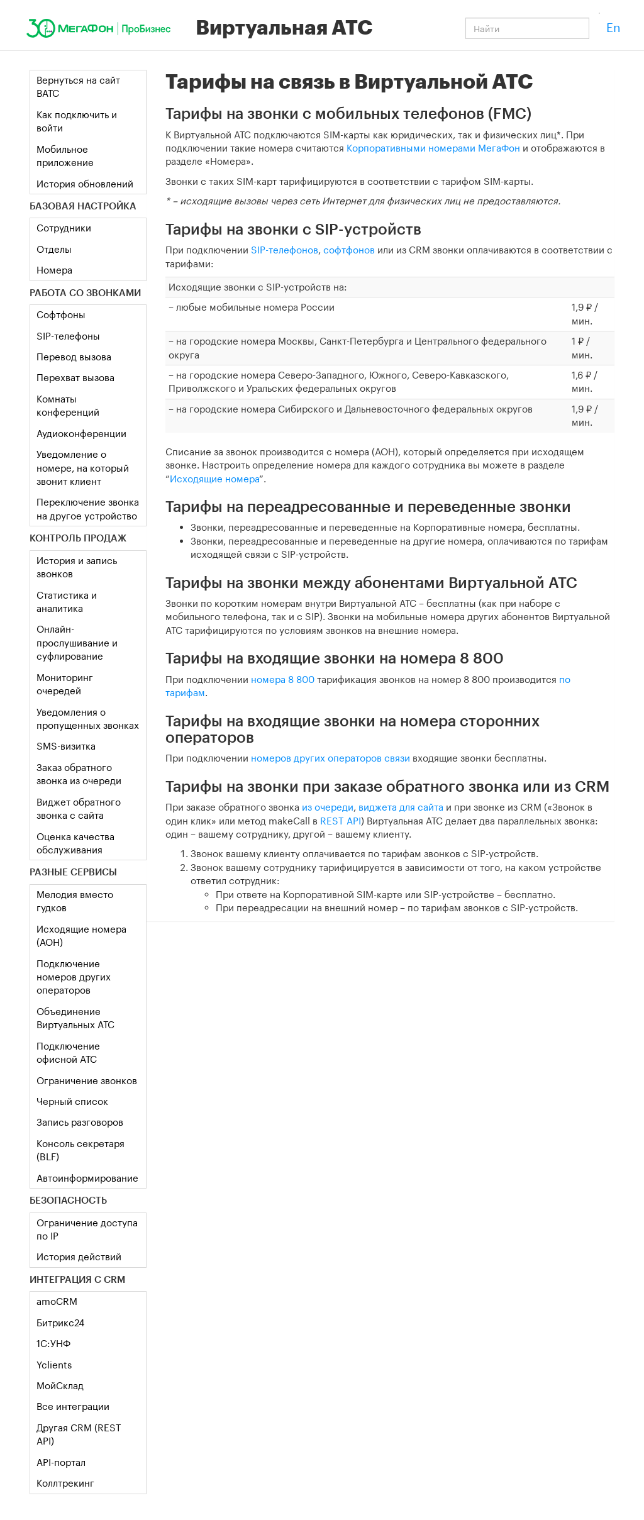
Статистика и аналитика (66, 601)
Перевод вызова (73, 356)
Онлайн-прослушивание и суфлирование (77, 642)
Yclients (54, 1364)
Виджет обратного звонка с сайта (78, 808)
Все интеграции (72, 1406)
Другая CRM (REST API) (78, 1434)
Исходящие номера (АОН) (81, 935)
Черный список (72, 1101)
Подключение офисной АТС (68, 1052)
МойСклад (60, 1385)
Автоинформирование (87, 1178)
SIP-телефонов (284, 249)
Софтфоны (61, 314)
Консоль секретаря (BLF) (80, 1150)
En (613, 27)
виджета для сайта (400, 807)
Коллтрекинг (65, 1483)
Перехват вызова (75, 377)
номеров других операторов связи (330, 757)
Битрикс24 (60, 1322)
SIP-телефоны (68, 335)
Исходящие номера (214, 478)
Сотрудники (63, 227)
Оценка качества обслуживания (75, 843)
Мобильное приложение (65, 155)
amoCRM (56, 1301)
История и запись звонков (76, 567)
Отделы (54, 249)
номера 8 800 (282, 679)
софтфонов (349, 249)
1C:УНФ (53, 1343)
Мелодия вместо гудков (74, 901)
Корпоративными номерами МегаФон (433, 147)
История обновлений (84, 183)
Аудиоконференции (81, 433)
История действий (78, 1256)
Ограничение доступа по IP (87, 1229)
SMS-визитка (66, 746)
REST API (340, 820)
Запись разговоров (79, 1122)
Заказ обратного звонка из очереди (78, 774)
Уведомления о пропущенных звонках (87, 718)
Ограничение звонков (86, 1080)
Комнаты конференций (67, 405)
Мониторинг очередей (64, 684)
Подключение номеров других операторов (73, 977)
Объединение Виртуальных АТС (75, 1018)
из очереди (327, 807)
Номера (54, 269)
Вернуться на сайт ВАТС (78, 86)
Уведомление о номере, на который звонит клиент (82, 467)
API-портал (61, 1462)
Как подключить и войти (76, 121)
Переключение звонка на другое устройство (87, 508)
